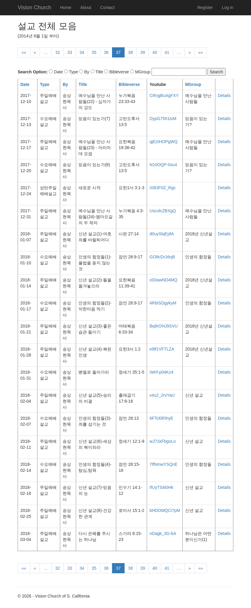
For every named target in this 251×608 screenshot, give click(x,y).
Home (65, 7)
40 (154, 52)
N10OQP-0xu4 (163, 164)
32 (57, 52)
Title (82, 84)
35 (94, 52)
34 (82, 52)
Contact (107, 7)
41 (167, 52)
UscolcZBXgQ (162, 210)
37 (118, 52)
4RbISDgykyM (162, 303)
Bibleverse (129, 84)
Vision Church (34, 7)
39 (142, 52)
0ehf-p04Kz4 (161, 372)
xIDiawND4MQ (163, 280)
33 (69, 52)
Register (205, 7)
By (65, 84)
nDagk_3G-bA (162, 533)
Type (44, 84)
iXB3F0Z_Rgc (162, 187)
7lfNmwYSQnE (163, 464)
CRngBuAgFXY (164, 95)
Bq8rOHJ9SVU (163, 326)
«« (24, 52)
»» (200, 52)
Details (224, 95)
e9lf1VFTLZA (161, 349)
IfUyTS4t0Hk (161, 487)
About (85, 7)
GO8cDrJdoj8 (162, 256)
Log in (227, 7)
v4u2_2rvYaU (162, 395)
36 (106, 52)
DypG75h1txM (162, 118)
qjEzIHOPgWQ (163, 141)
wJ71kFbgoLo (162, 441)
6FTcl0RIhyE (161, 418)
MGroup (193, 84)
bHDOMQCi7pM (164, 510)
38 (130, 52)
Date (24, 84)
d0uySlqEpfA (161, 233)
